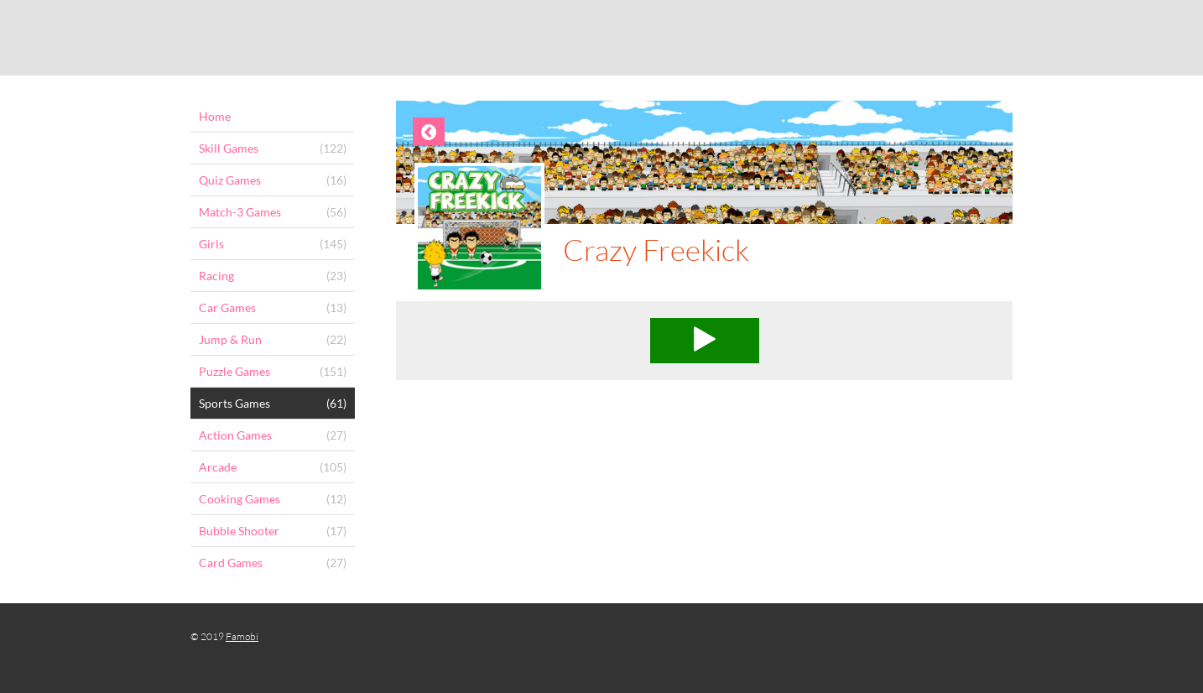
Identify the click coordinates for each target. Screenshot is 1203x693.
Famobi (242, 636)
